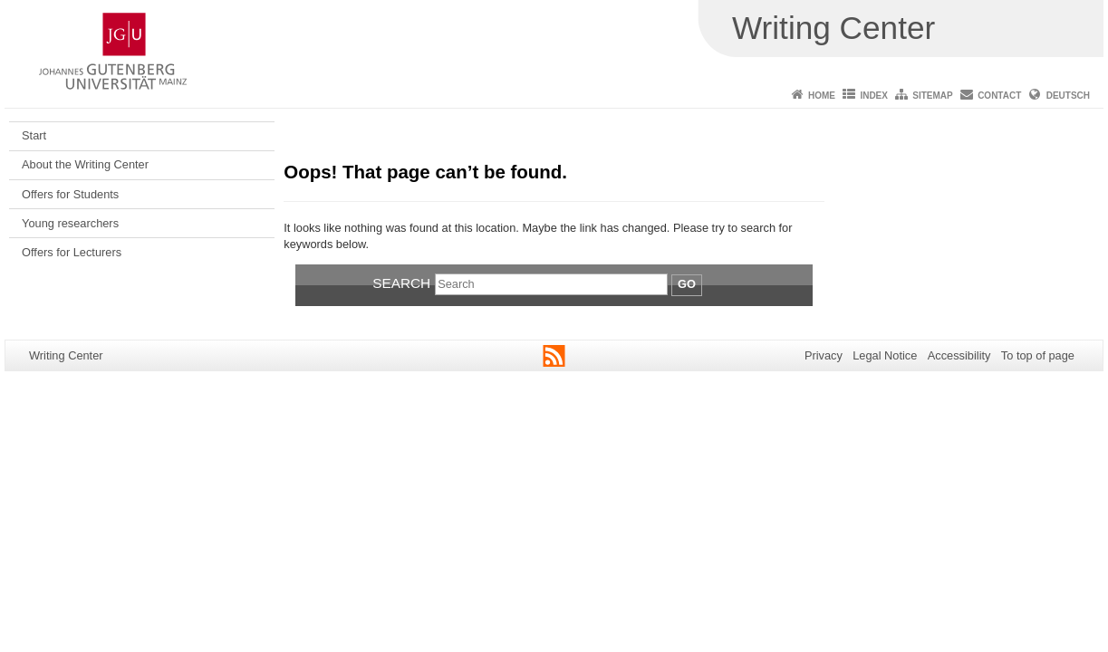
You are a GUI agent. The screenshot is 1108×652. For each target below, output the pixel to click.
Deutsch (1068, 96)
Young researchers (70, 223)
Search (401, 283)
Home (821, 96)
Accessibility (959, 355)
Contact (999, 96)
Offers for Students (70, 194)
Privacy (824, 355)
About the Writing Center (85, 164)
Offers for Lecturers (71, 252)
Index (874, 96)
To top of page (1037, 355)
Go (687, 284)
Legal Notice (885, 355)
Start (34, 135)
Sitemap (932, 96)
